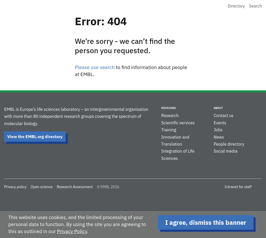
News (219, 137)
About (218, 108)
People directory (229, 144)
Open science (42, 187)
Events (220, 122)
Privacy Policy (72, 231)
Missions (168, 108)
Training (168, 129)
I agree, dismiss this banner (205, 222)
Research (170, 115)
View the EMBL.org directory (35, 136)
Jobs (218, 129)
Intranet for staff (238, 187)
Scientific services (178, 122)
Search (255, 6)
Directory (236, 6)
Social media (225, 151)
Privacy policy (15, 187)
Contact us (223, 115)
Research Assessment (74, 187)
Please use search (95, 67)
